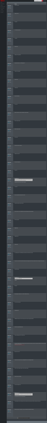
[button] (44, 0)
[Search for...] (38, 0)
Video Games (2, 3)
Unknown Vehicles (2, 6)
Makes (1, 5)
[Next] (32, 418)
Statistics (1, 9)
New (1, 2)
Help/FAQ (1, 12)
